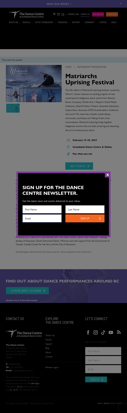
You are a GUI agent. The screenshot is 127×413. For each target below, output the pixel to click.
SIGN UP (84, 218)
